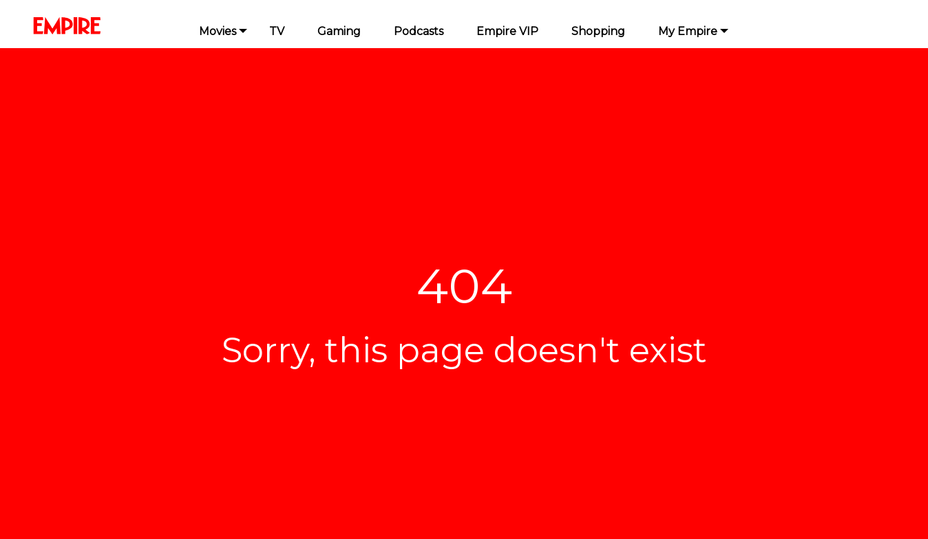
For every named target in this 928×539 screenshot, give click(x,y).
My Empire (687, 31)
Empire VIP (507, 31)
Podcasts (418, 31)
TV (276, 31)
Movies (217, 31)
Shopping (598, 31)
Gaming (339, 31)
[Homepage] (94, 25)
